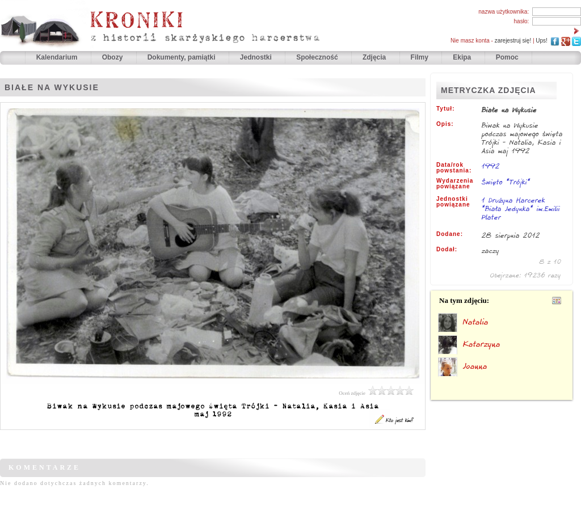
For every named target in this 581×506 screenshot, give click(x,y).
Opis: (445, 124)
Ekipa (462, 57)
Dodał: (446, 249)
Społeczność (318, 57)
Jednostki (256, 57)
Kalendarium (57, 57)
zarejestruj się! (513, 40)
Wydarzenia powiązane (454, 183)
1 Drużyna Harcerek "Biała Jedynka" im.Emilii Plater (521, 209)
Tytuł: (445, 109)
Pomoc (507, 57)
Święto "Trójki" (506, 182)
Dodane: (449, 234)
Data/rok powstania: (453, 168)
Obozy (113, 57)
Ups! (542, 40)
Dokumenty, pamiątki (182, 57)
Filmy (419, 57)
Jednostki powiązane (453, 202)
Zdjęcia (375, 57)
